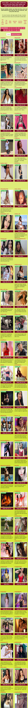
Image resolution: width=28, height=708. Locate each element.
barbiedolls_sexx (5, 171)
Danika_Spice (4, 133)
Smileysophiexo (18, 612)
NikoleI (2, 286)
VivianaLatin (4, 190)
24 (16, 30)
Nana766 (17, 362)
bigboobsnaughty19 (5, 362)
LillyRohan (3, 535)
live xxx (22, 685)
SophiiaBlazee (18, 458)
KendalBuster (18, 95)
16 (4, 30)
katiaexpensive (4, 497)
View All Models (4, 28)
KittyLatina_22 (4, 382)
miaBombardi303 (19, 229)
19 (11, 30)
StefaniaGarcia (4, 573)
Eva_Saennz (4, 95)
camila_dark (4, 248)
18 (9, 30)
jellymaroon (3, 325)
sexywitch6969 (18, 75)
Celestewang (18, 516)
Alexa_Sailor (18, 573)
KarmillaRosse (18, 477)
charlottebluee (4, 305)
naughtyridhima (18, 535)
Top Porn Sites (6, 22)
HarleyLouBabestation (6, 592)
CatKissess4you (18, 631)
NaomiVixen (3, 420)
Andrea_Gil (17, 171)
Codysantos (17, 267)
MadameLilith (4, 650)
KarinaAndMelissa (5, 344)
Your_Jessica (18, 592)
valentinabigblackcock (20, 190)
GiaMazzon (3, 631)
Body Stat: (7, 49)
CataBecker (17, 382)
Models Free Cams (25, 22)
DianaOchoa (18, 305)
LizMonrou (17, 114)
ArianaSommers (18, 344)
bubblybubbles (18, 401)
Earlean (16, 554)
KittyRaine (3, 37)
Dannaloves (17, 133)
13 (21, 28)
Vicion (2, 612)
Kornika (2, 554)
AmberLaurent (18, 210)
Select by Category (16, 34)
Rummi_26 (17, 325)
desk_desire (4, 516)
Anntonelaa (3, 458)
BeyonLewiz (17, 56)
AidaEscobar (18, 248)
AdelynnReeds (18, 420)
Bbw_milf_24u (4, 229)
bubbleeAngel (18, 497)
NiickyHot (3, 75)
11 (16, 28)
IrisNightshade (18, 440)
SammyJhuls (4, 56)
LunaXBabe (3, 477)
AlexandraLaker (4, 152)
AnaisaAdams (18, 286)
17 (6, 30)
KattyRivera (3, 267)
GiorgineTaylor (4, 401)
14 (23, 28)
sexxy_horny (18, 152)
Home (8, 34)
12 (18, 28)
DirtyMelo (3, 114)
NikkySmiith (17, 37)
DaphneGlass (4, 210)
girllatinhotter (4, 440)
